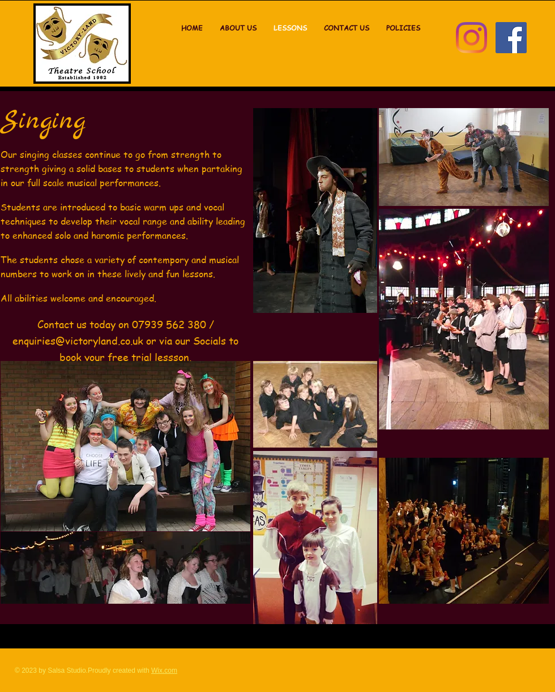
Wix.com (164, 670)
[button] (403, 28)
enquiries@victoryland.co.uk (77, 340)
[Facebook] (511, 37)
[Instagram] (471, 37)
